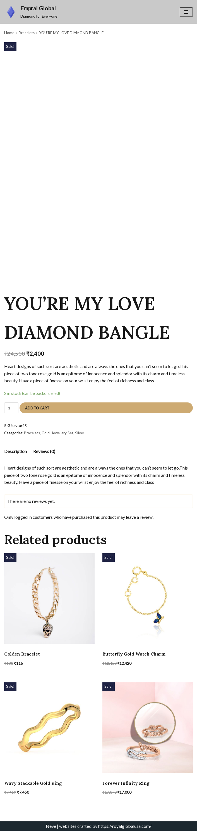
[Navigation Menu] (186, 12)
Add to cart (37, 408)
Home (9, 33)
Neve (51, 827)
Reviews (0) (44, 451)
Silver (79, 433)
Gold (46, 433)
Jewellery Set (62, 433)
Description (15, 451)
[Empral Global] (30, 12)
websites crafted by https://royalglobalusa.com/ (105, 827)
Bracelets (27, 33)
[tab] (15, 452)
